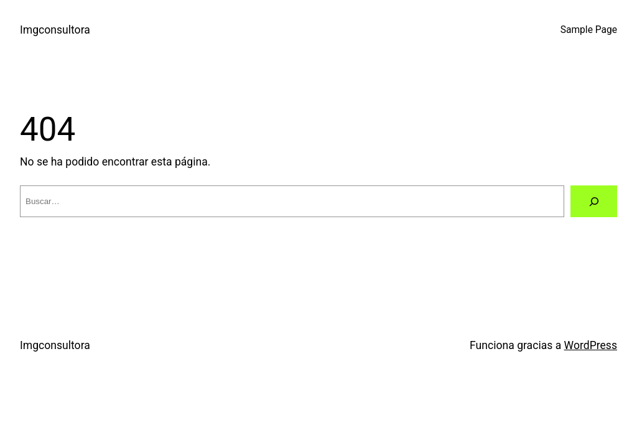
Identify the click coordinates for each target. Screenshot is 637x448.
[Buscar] (593, 201)
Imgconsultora (55, 30)
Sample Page (588, 29)
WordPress (590, 345)
